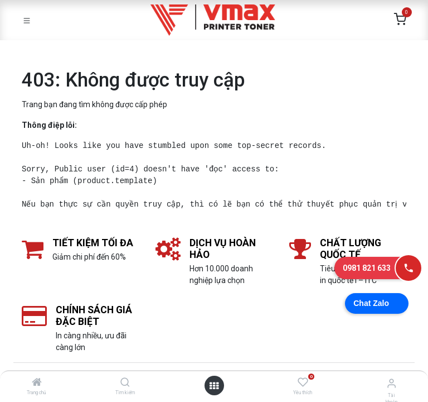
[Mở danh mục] (214, 386)
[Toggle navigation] (27, 20)
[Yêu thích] (303, 382)
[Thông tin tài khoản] (391, 383)
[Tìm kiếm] (125, 383)
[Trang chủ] (37, 383)
